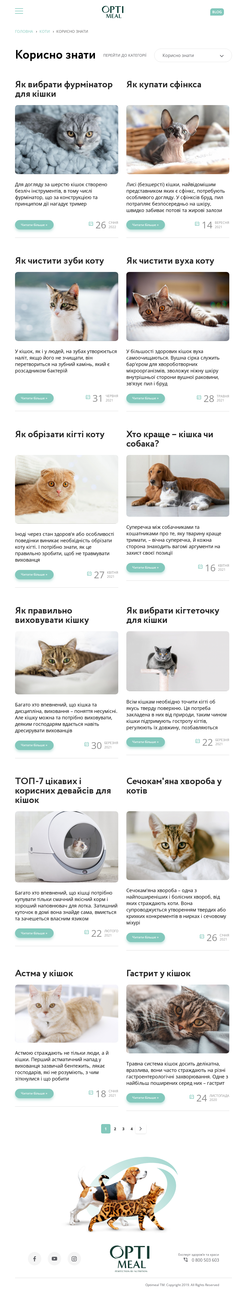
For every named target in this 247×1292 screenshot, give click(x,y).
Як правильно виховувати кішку (52, 615)
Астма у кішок (44, 973)
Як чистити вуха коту (170, 261)
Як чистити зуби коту (59, 261)
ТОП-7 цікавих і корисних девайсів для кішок (63, 791)
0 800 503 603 (205, 1260)
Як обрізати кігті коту (60, 434)
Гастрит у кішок (158, 973)
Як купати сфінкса (163, 84)
